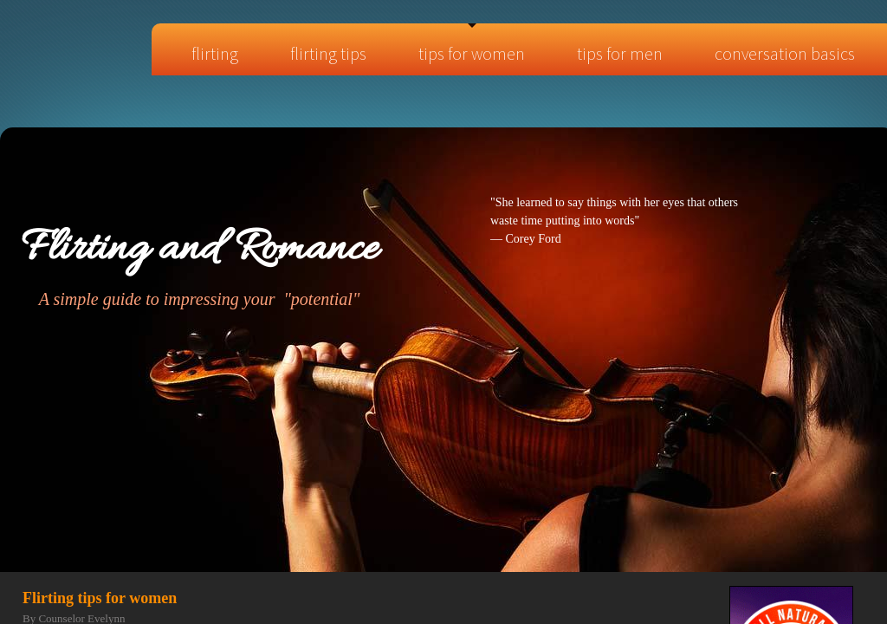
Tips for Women (471, 53)
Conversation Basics (785, 53)
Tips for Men (620, 53)
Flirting (214, 53)
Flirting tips (328, 53)
